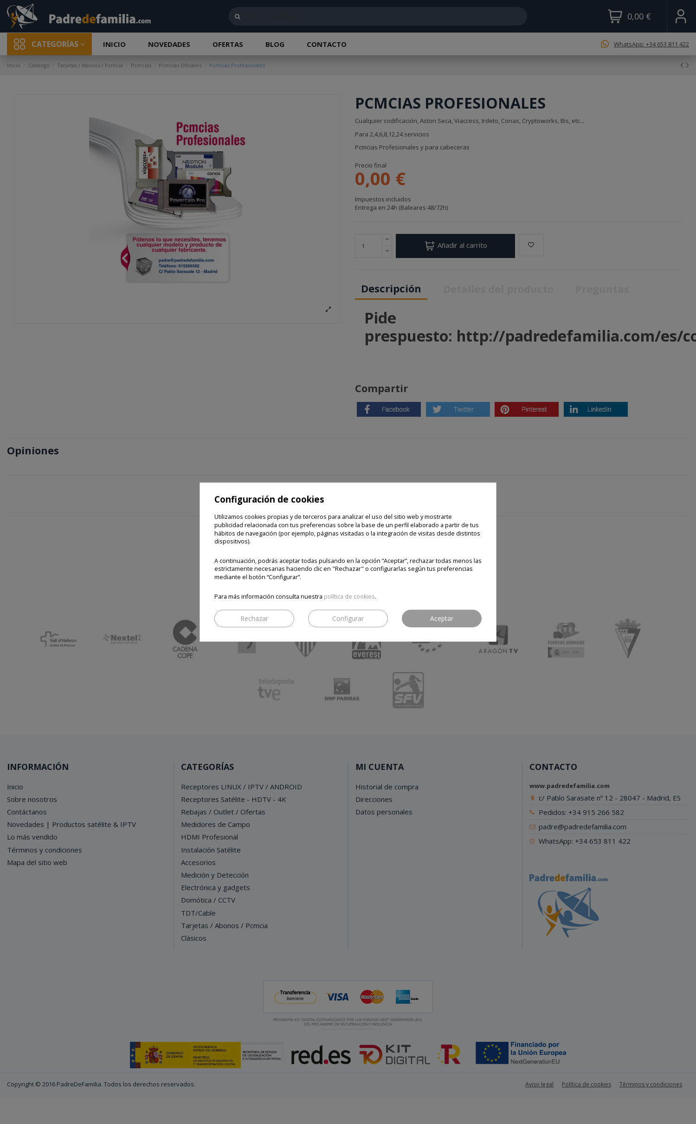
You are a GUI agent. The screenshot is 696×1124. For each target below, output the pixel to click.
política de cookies (349, 596)
